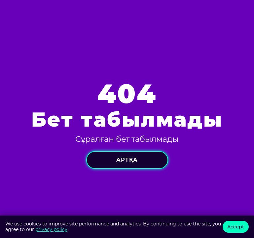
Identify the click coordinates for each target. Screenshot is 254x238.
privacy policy (51, 229)
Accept (235, 227)
